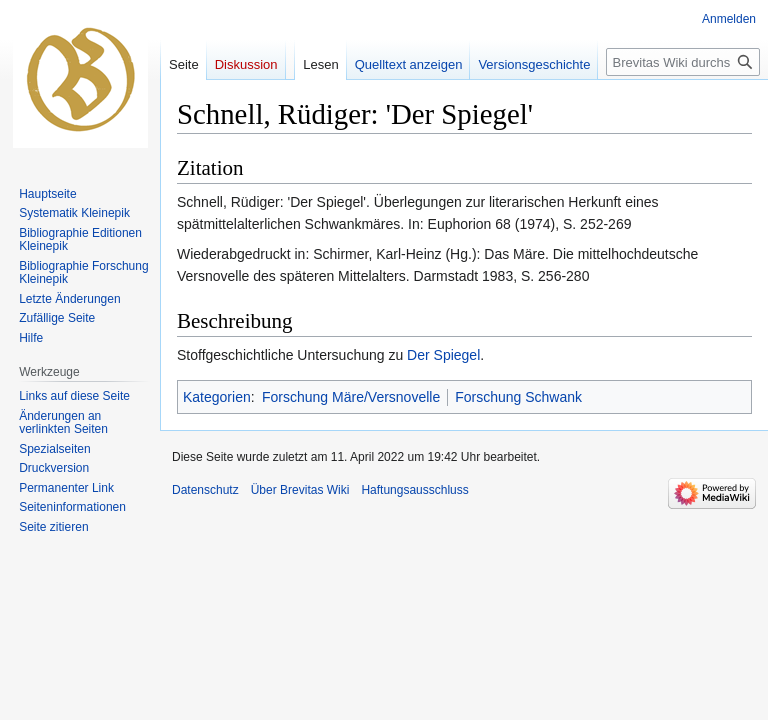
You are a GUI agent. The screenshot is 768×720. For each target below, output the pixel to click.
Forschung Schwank (518, 397)
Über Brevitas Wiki (300, 490)
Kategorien (217, 397)
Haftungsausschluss (414, 490)
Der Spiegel (443, 355)
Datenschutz (205, 490)
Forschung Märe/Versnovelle (351, 397)
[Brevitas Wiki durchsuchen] (683, 62)
